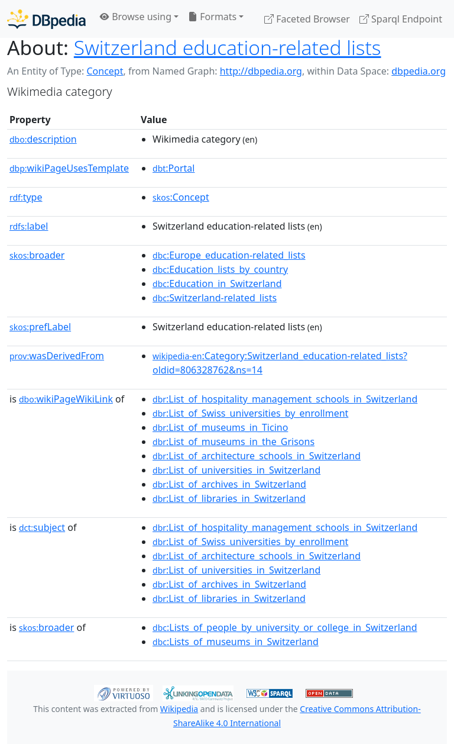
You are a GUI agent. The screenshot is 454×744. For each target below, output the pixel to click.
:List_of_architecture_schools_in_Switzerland (257, 455)
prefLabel (40, 326)
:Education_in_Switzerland (217, 283)
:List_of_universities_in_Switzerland (236, 469)
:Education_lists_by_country (220, 269)
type (26, 197)
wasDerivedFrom (56, 355)
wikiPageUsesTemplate (69, 168)
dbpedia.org (418, 71)
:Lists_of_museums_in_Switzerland (236, 641)
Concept (104, 71)
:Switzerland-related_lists (215, 297)
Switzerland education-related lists (227, 47)
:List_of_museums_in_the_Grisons (233, 441)
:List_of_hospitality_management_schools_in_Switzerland (285, 398)
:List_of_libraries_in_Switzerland (229, 498)
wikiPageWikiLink (66, 398)
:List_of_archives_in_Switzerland (229, 484)
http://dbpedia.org (261, 71)
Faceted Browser (307, 18)
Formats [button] (212, 16)
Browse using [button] (135, 16)
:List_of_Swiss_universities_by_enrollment (250, 413)
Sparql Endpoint (400, 18)
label (28, 226)
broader (36, 255)
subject (42, 527)
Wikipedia (179, 708)
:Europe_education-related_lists (229, 255)
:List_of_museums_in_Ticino (220, 427)
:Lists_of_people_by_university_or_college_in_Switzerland (285, 627)
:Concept (181, 197)
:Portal (173, 168)
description (43, 139)
